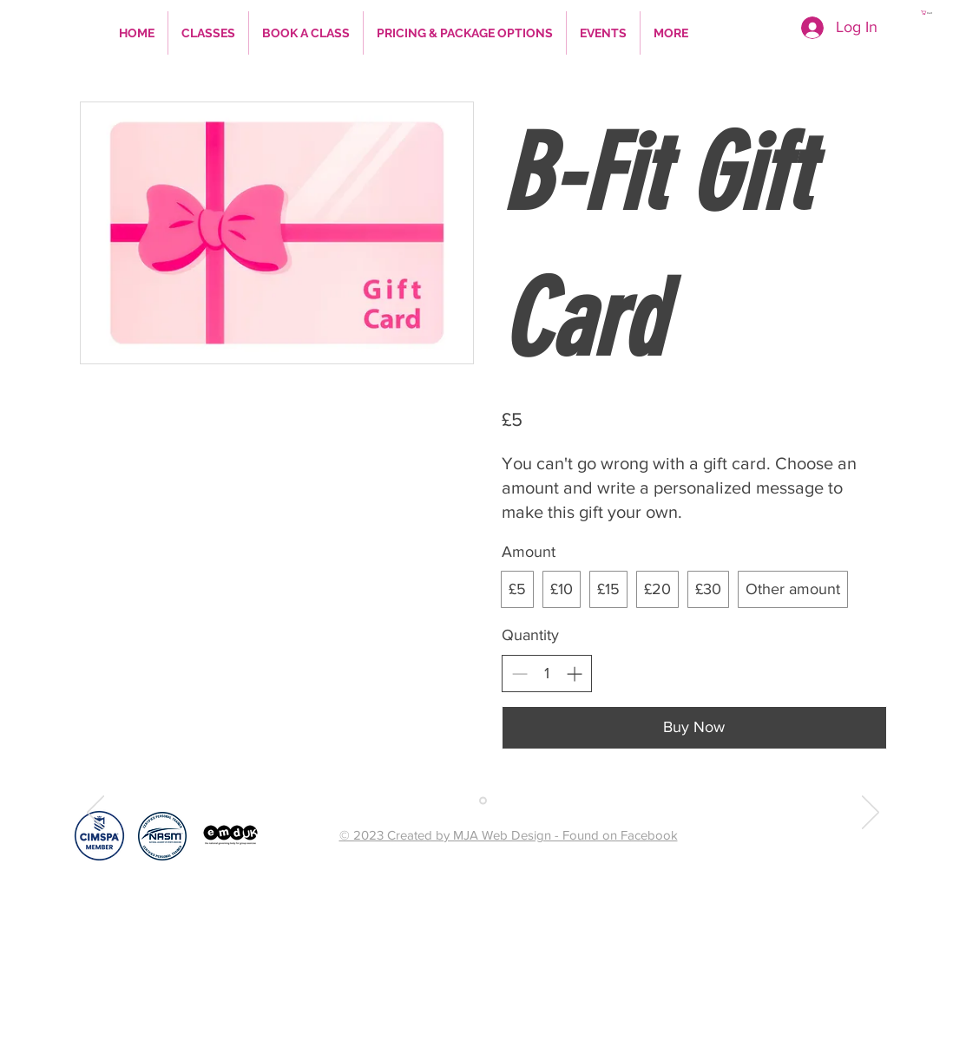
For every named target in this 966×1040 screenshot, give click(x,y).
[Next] (870, 813)
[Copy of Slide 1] (483, 800)
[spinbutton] (546, 673)
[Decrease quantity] (519, 673)
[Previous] (95, 813)
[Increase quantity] (574, 673)
